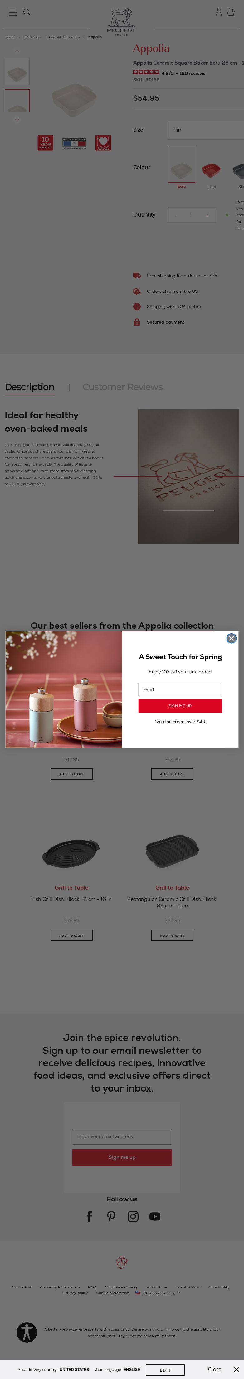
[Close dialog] (232, 638)
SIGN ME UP (180, 705)
